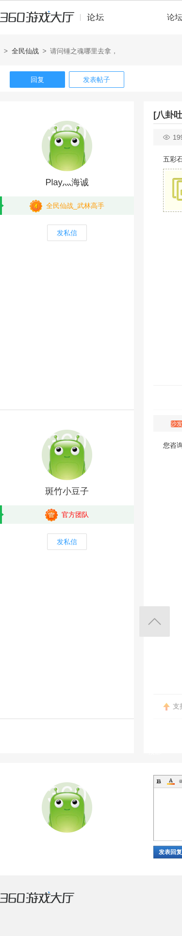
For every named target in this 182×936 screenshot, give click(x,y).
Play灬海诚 (66, 182)
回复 (37, 79)
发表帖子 (96, 79)
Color (171, 781)
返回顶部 (154, 621)
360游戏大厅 (47, 903)
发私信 (67, 233)
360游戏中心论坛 (56, 21)
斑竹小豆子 (67, 491)
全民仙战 (25, 51)
